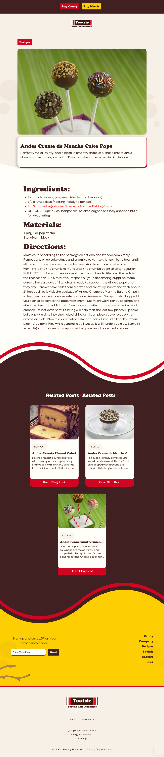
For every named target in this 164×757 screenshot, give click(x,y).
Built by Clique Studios (99, 749)
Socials (147, 651)
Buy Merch (91, 6)
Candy (148, 636)
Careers (147, 656)
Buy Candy (69, 6)
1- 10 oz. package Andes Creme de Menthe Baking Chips (70, 206)
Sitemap (82, 739)
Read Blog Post (54, 482)
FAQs (72, 720)
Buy (150, 661)
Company (146, 641)
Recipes (24, 42)
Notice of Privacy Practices (67, 749)
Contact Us (88, 720)
